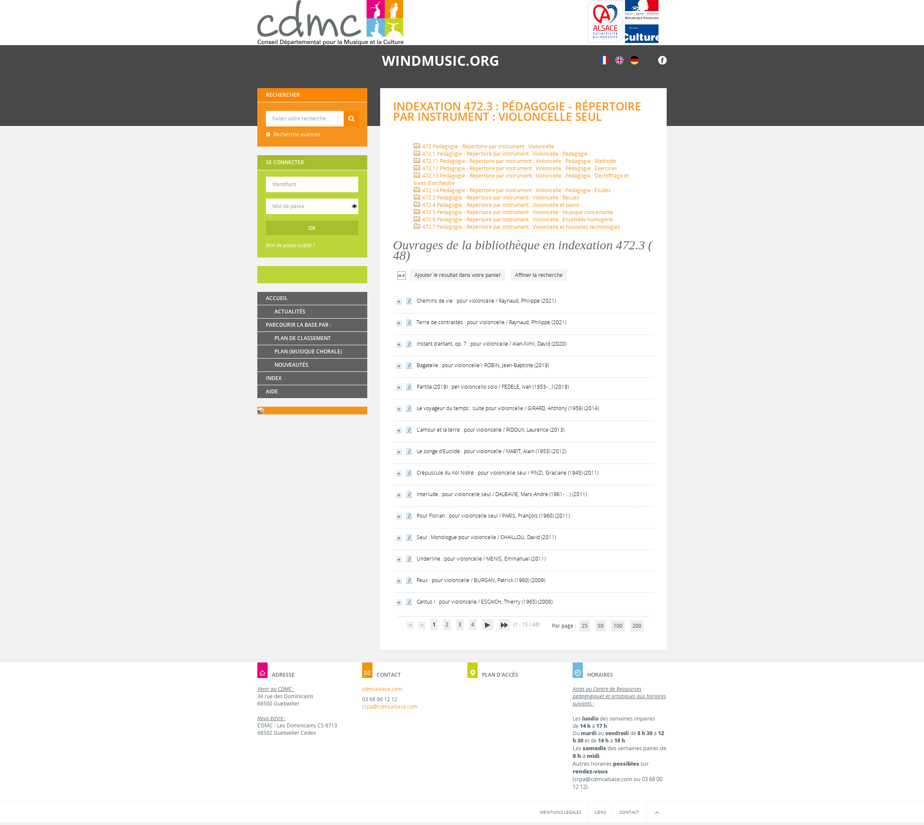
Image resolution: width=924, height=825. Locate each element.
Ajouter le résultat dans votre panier (458, 275)
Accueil (277, 298)
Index (273, 378)
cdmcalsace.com (382, 689)
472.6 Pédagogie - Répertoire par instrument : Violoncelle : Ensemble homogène (513, 219)
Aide (272, 391)
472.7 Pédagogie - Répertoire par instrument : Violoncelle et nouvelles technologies (517, 226)
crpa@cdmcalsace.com (390, 706)
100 (617, 625)
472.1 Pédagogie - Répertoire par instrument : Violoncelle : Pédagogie (501, 153)
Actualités (289, 311)
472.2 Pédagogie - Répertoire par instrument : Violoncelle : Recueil (496, 197)
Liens (600, 812)
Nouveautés (291, 364)
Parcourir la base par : (298, 324)
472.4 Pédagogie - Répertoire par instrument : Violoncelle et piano (496, 205)
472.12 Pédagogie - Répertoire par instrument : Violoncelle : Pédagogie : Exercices (515, 168)
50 (601, 625)
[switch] (354, 206)
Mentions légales (560, 812)
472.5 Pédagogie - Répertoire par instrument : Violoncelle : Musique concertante (513, 212)
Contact (629, 812)
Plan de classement (302, 338)
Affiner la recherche (539, 275)
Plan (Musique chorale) (308, 351)
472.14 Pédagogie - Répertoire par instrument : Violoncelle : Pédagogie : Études (512, 190)
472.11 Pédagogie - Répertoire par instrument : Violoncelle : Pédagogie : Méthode (515, 161)
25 (585, 625)
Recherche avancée (296, 134)
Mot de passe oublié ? (290, 245)
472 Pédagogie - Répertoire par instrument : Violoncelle (484, 146)
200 (636, 625)
